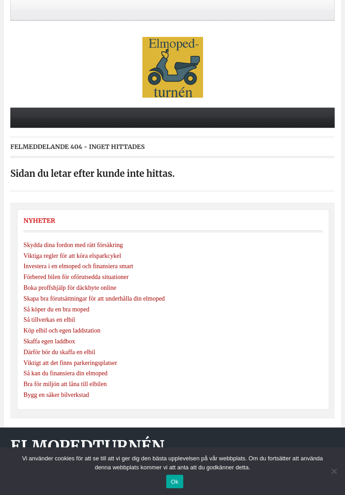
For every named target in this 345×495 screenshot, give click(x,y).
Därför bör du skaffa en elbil (59, 352)
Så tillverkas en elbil (49, 319)
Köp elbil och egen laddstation (61, 330)
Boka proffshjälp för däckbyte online (69, 287)
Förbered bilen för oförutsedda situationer (75, 277)
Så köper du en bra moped (56, 309)
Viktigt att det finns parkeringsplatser (70, 363)
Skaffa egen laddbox (49, 341)
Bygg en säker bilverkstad (56, 395)
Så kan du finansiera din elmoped (65, 373)
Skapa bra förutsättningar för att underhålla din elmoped (94, 298)
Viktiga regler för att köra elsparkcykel (72, 255)
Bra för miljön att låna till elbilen (64, 384)
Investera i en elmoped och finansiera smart (78, 266)
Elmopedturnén (87, 446)
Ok (174, 481)
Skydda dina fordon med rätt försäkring (73, 245)
